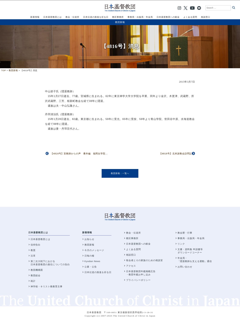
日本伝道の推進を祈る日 (97, 272)
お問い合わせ (185, 266)
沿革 (33, 255)
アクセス (131, 265)
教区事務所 (132, 238)
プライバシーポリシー (138, 280)
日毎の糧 (89, 255)
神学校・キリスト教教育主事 (46, 286)
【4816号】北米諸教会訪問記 (175, 153)
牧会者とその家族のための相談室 (144, 260)
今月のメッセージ (94, 250)
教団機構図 (37, 270)
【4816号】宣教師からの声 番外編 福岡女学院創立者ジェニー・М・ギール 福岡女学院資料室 (106, 153)
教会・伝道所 (133, 232)
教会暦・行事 (185, 232)
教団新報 (120, 22)
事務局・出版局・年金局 (191, 238)
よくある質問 (133, 249)
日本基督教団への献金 (138, 243)
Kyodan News (92, 261)
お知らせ (89, 239)
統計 (33, 281)
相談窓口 (131, 254)
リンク (181, 243)
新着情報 (87, 232)
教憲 (33, 250)
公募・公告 (90, 266)
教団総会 (35, 275)
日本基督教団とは (38, 232)
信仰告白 (35, 244)
